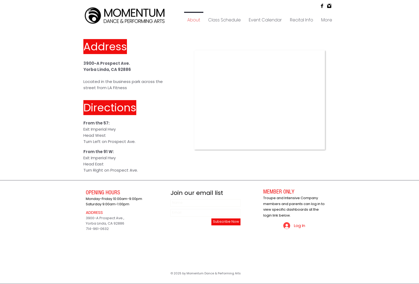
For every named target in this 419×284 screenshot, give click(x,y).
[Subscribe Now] (225, 221)
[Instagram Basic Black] (329, 6)
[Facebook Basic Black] (322, 6)
